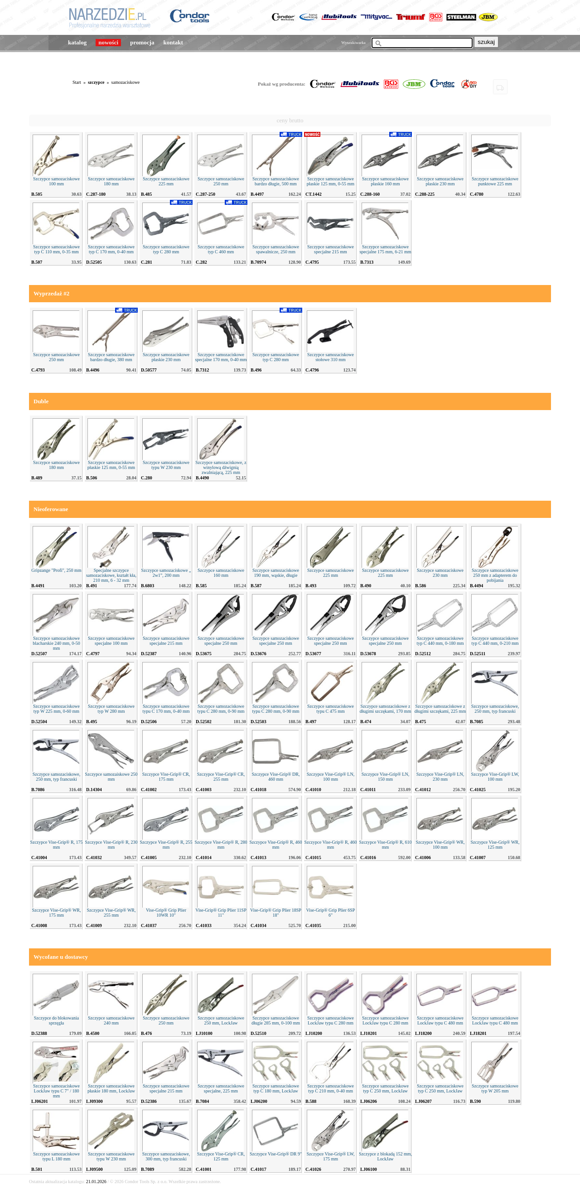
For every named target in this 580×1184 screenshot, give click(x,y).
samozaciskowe (125, 82)
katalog (77, 42)
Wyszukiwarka (353, 42)
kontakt (173, 42)
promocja (142, 42)
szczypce (96, 82)
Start (76, 82)
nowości (108, 42)
